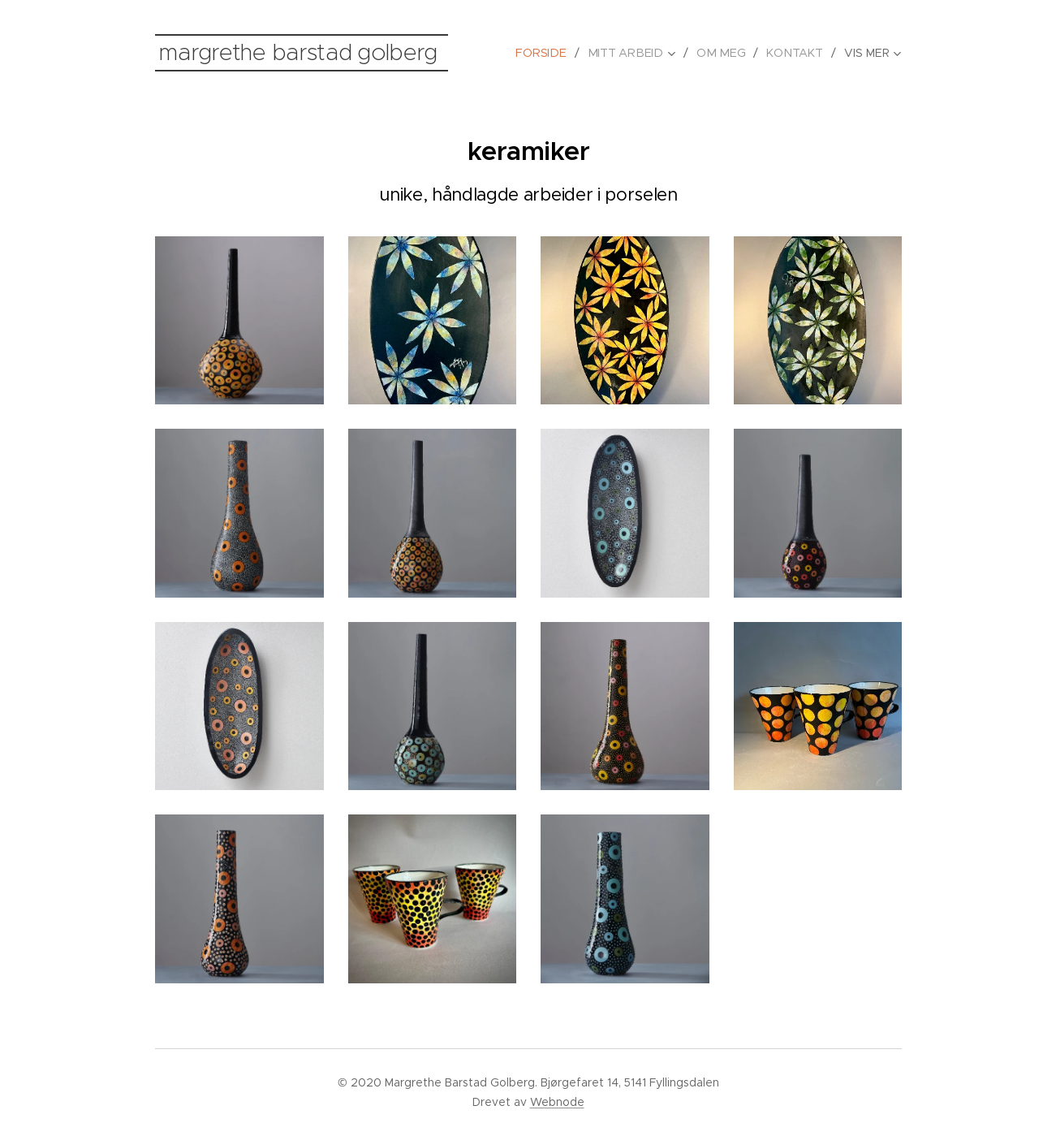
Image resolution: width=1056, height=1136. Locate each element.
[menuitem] (551, 52)
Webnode (557, 1102)
